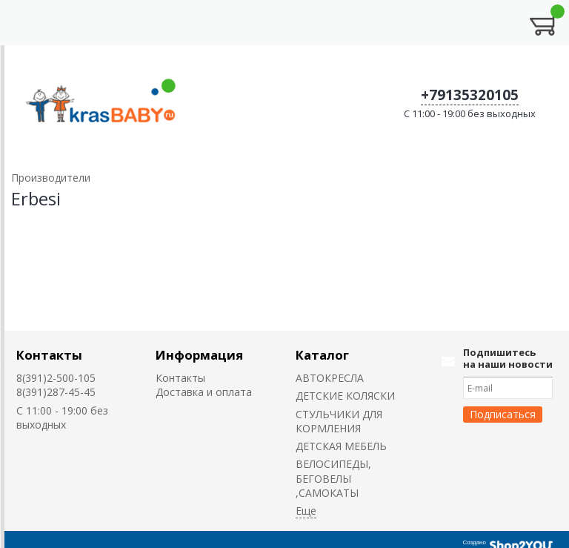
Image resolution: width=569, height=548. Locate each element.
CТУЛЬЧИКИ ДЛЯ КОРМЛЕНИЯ (339, 421)
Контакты (49, 354)
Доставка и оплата (204, 392)
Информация (199, 354)
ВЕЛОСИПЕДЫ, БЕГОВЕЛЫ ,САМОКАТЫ (333, 478)
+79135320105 (470, 95)
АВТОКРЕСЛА (330, 378)
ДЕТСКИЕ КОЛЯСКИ (345, 396)
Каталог (322, 354)
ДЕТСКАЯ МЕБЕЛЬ (341, 446)
